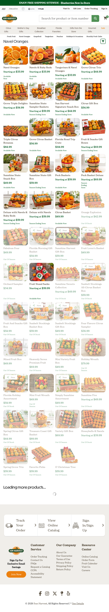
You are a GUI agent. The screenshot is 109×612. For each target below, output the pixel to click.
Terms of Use (63, 559)
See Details (78, 603)
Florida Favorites (57, 30)
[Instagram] (47, 594)
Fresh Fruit (11, 36)
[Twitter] (55, 594)
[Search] (95, 18)
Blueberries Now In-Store (75, 2)
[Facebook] (40, 594)
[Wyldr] (41, 8)
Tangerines (49, 36)
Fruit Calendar (89, 563)
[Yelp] (68, 594)
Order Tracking (91, 9)
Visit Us (86, 566)
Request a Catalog (40, 566)
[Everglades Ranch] (23, 9)
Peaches (60, 36)
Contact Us (37, 560)
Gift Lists (77, 9)
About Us (61, 552)
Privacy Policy (63, 562)
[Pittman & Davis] (13, 8)
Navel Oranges (24, 36)
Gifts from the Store (76, 30)
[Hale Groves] (4, 8)
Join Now (16, 574)
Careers (86, 570)
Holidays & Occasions (74, 36)
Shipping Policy (64, 566)
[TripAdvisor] (61, 594)
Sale (103, 28)
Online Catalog (90, 556)
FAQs (33, 563)
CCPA (34, 570)
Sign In (104, 9)
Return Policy (63, 569)
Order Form (88, 560)
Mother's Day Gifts (23, 30)
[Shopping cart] (105, 18)
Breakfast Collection (40, 30)
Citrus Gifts (7, 30)
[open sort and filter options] (103, 41)
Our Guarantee (64, 555)
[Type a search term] (65, 18)
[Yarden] (31, 8)
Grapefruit (37, 36)
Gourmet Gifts (92, 30)
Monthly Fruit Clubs (94, 36)
